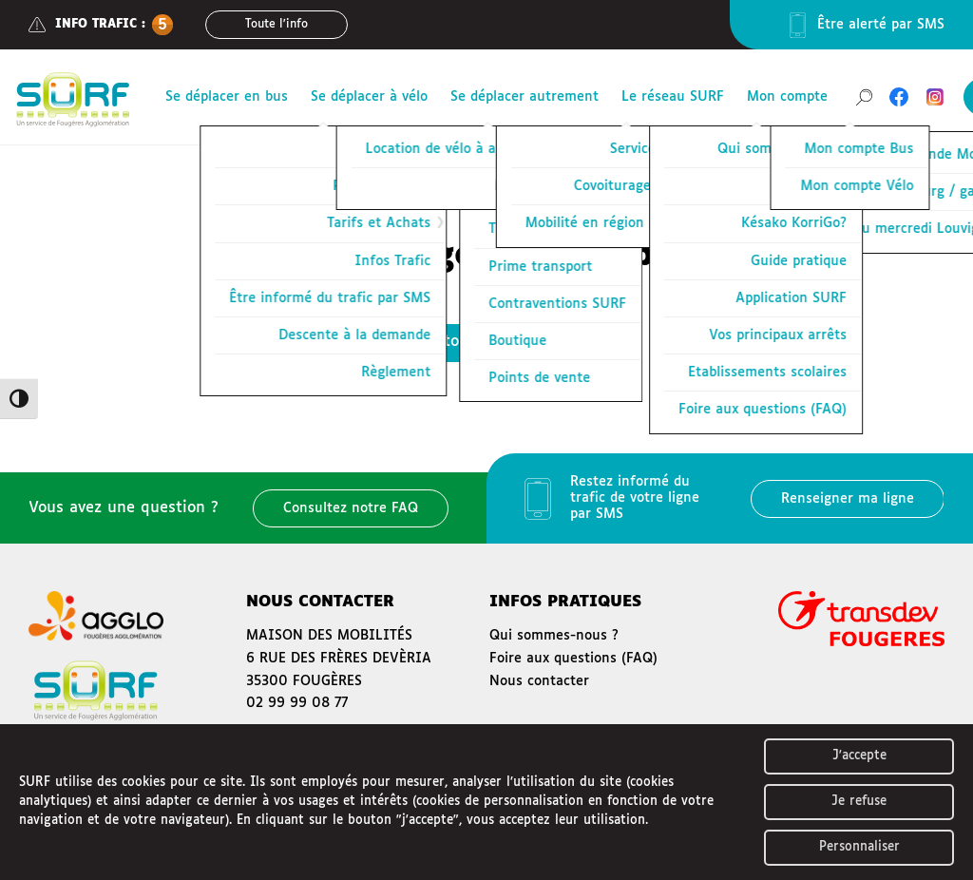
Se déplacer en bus (226, 97)
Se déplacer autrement (524, 97)
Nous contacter (539, 681)
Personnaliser (859, 847)
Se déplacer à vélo (369, 97)
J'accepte (859, 756)
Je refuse (859, 801)
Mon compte (787, 97)
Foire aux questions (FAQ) (573, 658)
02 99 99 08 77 (297, 703)
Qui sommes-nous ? (554, 635)
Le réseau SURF (672, 97)
